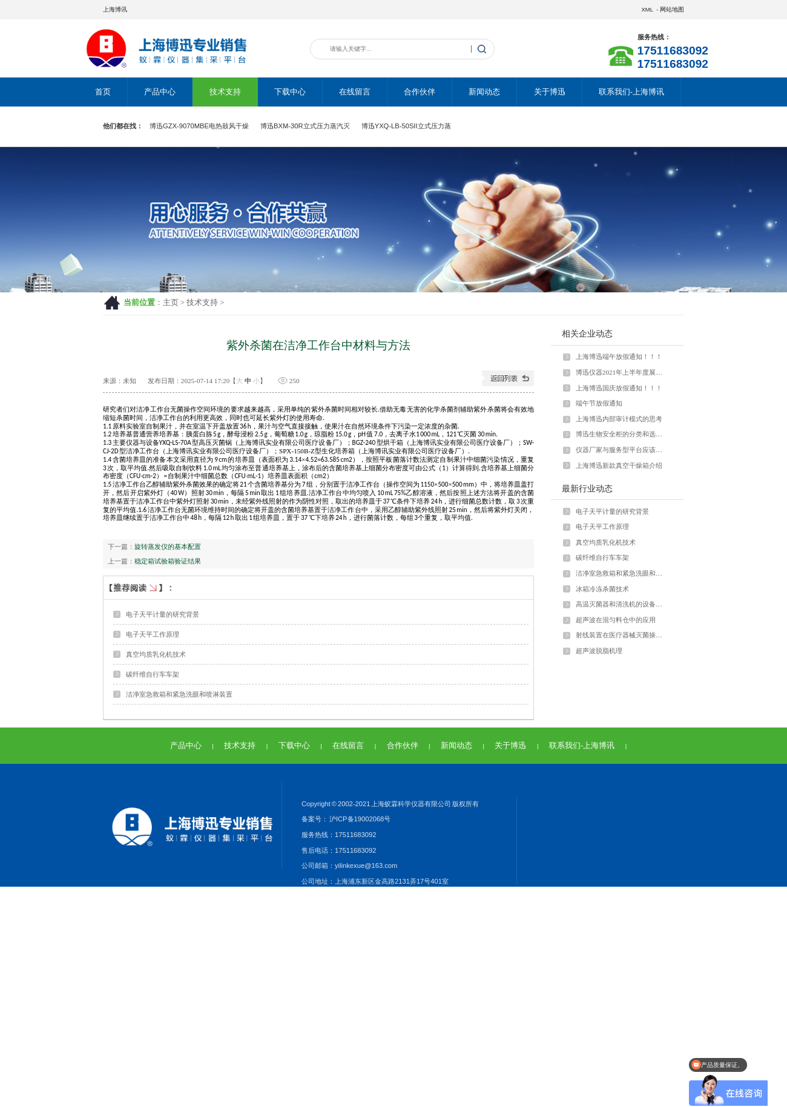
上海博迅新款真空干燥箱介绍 (619, 465)
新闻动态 (484, 91)
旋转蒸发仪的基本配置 (167, 546)
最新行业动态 (587, 488)
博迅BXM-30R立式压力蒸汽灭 (305, 126)
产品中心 (160, 91)
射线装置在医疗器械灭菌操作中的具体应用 (622, 635)
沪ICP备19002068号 (359, 819)
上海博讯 (115, 9)
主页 (171, 302)
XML (647, 9)
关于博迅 (549, 91)
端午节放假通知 (599, 403)
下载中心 (290, 91)
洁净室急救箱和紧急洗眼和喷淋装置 (179, 694)
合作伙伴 (419, 91)
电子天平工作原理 (152, 634)
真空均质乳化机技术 (156, 654)
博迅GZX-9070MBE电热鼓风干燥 (199, 126)
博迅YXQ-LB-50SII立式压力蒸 (406, 126)
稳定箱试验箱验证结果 (167, 561)
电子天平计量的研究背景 (162, 614)
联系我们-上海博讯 (631, 91)
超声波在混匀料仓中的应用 (616, 619)
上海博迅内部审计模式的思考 (619, 418)
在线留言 (354, 91)
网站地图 (672, 9)
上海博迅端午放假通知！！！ (619, 356)
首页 (103, 91)
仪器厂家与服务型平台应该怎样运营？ (622, 449)
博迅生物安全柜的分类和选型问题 (622, 434)
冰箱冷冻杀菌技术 (602, 589)
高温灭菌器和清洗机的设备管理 (622, 604)
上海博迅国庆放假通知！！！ (619, 388)
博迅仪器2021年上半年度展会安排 (622, 372)
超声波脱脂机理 (599, 650)
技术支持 (225, 91)
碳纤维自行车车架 (152, 674)
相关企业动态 (587, 333)
